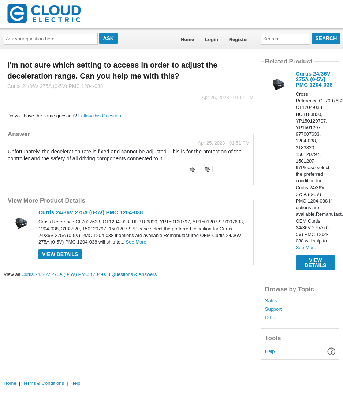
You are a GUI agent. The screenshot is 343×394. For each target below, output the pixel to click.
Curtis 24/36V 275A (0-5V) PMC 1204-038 (90, 212)
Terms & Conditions (43, 383)
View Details (60, 254)
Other (271, 317)
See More (136, 242)
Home (187, 39)
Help (270, 351)
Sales (271, 300)
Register (238, 39)
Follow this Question (99, 115)
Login (211, 39)
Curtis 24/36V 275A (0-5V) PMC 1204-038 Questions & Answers (89, 274)
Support (273, 309)
